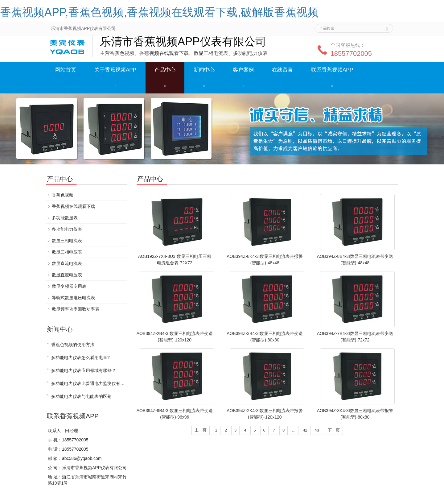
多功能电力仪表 (67, 229)
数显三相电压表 (67, 252)
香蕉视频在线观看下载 (73, 206)
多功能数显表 (65, 217)
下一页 (334, 430)
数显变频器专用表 (69, 286)
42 (305, 430)
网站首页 (65, 70)
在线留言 (282, 70)
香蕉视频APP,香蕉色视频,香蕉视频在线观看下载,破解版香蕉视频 (159, 12)
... (293, 430)
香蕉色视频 (62, 194)
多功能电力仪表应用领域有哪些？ (83, 370)
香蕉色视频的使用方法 (72, 344)
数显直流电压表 (67, 274)
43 (317, 430)
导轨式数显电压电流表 (73, 297)
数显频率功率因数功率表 (75, 309)
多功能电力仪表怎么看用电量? (80, 357)
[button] (115, 85)
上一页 (201, 430)
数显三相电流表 (67, 240)
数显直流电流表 (67, 263)
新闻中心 (204, 70)
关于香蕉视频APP (115, 70)
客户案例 (243, 70)
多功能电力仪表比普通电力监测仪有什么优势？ (89, 383)
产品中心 (164, 70)
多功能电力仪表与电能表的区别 (81, 396)
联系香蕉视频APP (332, 70)
